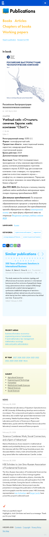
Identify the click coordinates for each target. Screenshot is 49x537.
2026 (19, 357)
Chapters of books (17, 26)
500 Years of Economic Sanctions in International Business (22, 265)
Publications (22, 11)
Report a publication (9, 40)
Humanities (12, 382)
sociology (19, 341)
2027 (15, 357)
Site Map (6, 531)
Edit (45, 534)
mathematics (10, 341)
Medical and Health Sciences (19, 385)
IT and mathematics (12, 339)
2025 (24, 357)
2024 (28, 357)
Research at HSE (23, 40)
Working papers (15, 32)
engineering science (13, 336)
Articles (20, 20)
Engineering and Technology (18, 380)
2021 (7, 360)
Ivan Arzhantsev (20, 493)
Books (7, 20)
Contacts (18, 527)
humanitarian (26, 336)
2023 (33, 357)
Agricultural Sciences (15, 377)
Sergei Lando (35, 493)
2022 (37, 357)
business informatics (12, 333)
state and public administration (16, 344)
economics (25, 333)
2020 (12, 360)
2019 (16, 360)
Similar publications (20, 254)
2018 (20, 360)
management (29, 339)
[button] (6, 258)
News (5, 399)
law (22, 339)
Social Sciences (13, 390)
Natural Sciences (14, 388)
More (26, 360)
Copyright (26, 527)
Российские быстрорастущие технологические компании (17, 106)
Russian (16, 225)
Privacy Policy (36, 527)
